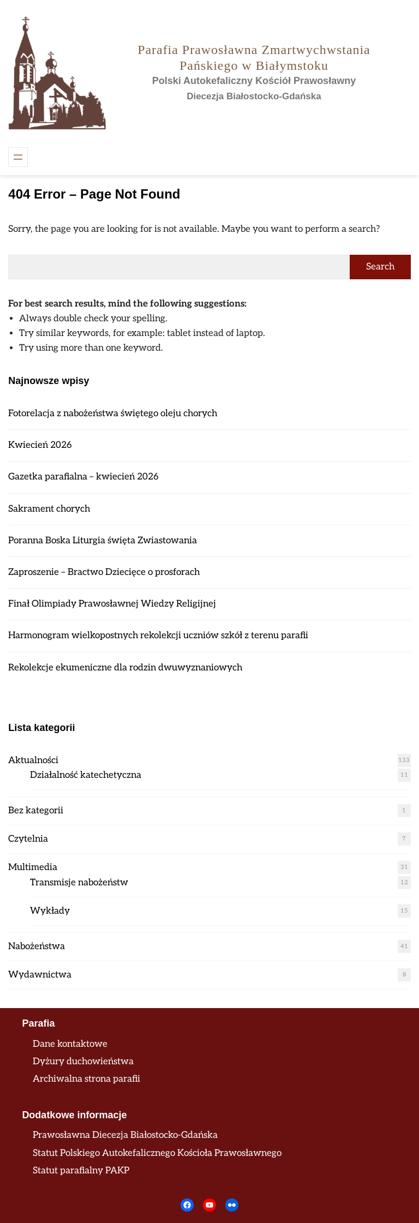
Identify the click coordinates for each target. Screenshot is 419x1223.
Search (380, 266)
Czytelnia (28, 839)
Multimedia (32, 867)
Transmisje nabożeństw (79, 882)
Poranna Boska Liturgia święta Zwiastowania (102, 540)
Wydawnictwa (39, 974)
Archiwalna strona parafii (86, 1079)
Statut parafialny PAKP (81, 1170)
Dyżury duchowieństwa (83, 1061)
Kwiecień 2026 (40, 445)
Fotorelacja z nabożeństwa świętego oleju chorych (112, 413)
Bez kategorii (35, 810)
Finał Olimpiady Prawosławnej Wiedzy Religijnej (112, 603)
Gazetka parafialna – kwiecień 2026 (83, 476)
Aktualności (33, 760)
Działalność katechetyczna (85, 775)
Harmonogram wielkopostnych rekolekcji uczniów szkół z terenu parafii (158, 635)
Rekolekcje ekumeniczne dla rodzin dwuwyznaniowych (125, 667)
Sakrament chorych (49, 508)
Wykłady (50, 911)
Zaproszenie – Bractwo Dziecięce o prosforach (104, 572)
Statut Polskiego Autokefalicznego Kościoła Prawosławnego (157, 1153)
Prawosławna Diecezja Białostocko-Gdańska (125, 1135)
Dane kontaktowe (70, 1044)
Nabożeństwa (36, 946)
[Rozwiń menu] (18, 157)
